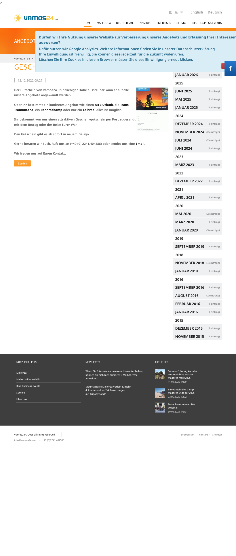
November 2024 (197, 132)
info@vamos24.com (25, 440)
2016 (179, 279)
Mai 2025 (197, 99)
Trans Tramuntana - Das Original (181, 406)
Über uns (21, 399)
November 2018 (197, 263)
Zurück (22, 163)
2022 (179, 173)
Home (87, 23)
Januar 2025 (197, 107)
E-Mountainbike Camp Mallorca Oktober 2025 (181, 391)
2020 (179, 205)
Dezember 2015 (197, 328)
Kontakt (203, 434)
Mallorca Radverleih (28, 379)
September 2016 (197, 287)
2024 (179, 115)
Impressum (187, 434)
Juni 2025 (197, 91)
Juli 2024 (197, 140)
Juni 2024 (197, 148)
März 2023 (197, 164)
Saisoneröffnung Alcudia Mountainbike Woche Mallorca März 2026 (182, 374)
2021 (179, 189)
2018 (179, 254)
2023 (179, 156)
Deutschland (125, 23)
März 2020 (197, 222)
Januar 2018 (197, 271)
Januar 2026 (197, 74)
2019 (179, 238)
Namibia (145, 23)
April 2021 (197, 197)
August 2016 (197, 295)
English (196, 12)
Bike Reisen (163, 23)
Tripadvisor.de (98, 394)
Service (182, 23)
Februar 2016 (197, 304)
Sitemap (217, 434)
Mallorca (104, 23)
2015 (179, 320)
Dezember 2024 (197, 124)
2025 (179, 83)
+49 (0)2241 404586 (53, 440)
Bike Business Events (207, 23)
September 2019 (197, 246)
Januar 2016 (197, 312)
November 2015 (197, 336)
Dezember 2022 (197, 181)
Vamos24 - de (22, 58)
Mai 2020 (197, 214)
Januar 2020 (197, 230)
